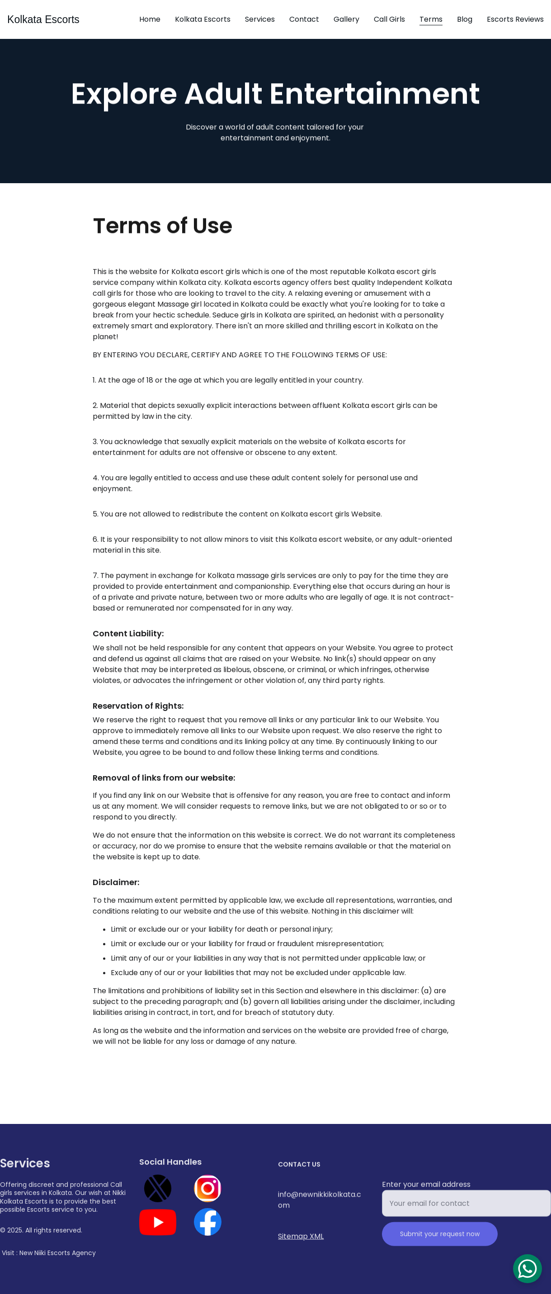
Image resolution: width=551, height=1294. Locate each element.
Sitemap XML (301, 1237)
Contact (304, 19)
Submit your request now (440, 1240)
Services (260, 19)
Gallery (346, 19)
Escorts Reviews (515, 19)
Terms (431, 19)
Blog (464, 19)
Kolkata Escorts (203, 19)
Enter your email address (426, 1191)
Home (149, 19)
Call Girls (389, 19)
